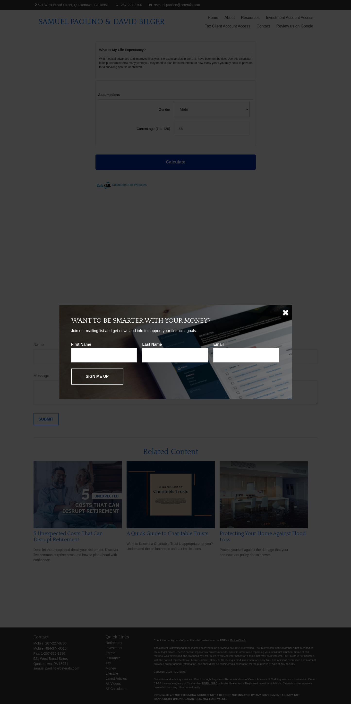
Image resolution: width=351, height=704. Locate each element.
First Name (81, 344)
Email (218, 344)
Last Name (152, 344)
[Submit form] (97, 377)
